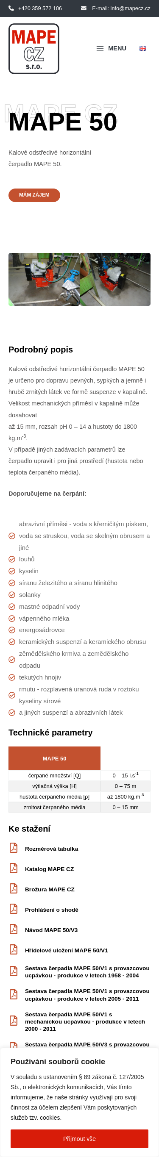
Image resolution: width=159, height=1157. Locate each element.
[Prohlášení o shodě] (13, 910)
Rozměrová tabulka (51, 849)
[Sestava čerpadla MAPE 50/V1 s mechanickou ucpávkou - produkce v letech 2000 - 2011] (13, 1021)
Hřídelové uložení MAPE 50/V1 (66, 950)
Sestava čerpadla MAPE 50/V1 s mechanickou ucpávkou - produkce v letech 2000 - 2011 (85, 1021)
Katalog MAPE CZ (49, 869)
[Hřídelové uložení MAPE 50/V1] (13, 950)
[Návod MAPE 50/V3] (13, 930)
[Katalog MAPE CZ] (13, 869)
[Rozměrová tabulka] (13, 849)
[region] (79, 1102)
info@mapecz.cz (131, 8)
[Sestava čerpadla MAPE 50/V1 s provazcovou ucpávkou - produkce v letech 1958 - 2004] (13, 972)
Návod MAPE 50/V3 (51, 930)
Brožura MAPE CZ (50, 889)
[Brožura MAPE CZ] (13, 889)
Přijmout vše (79, 1138)
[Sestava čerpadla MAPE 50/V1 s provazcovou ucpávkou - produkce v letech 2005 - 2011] (13, 995)
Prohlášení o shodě (51, 910)
